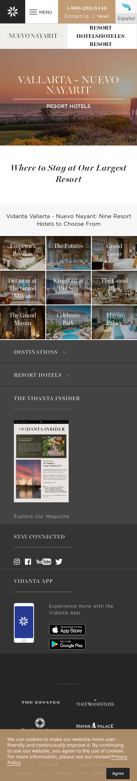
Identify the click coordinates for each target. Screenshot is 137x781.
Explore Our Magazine (41, 516)
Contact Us (76, 16)
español (126, 18)
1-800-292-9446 (86, 8)
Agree (118, 773)
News (103, 16)
